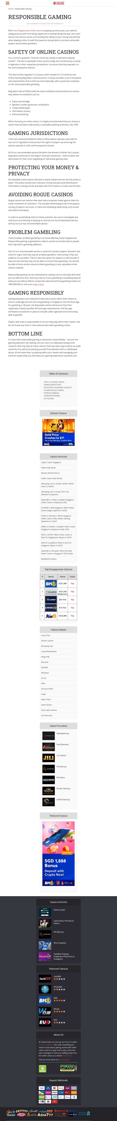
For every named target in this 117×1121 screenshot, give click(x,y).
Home (10, 9)
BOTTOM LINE (49, 399)
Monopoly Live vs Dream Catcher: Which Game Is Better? (57, 485)
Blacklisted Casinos (49, 559)
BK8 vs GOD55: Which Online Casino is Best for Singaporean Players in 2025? (56, 536)
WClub (56, 1009)
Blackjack (45, 673)
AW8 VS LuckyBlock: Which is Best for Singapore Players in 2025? (56, 544)
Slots (43, 683)
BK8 (55, 998)
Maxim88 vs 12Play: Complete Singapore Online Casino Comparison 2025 (57, 501)
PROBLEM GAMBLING (51, 393)
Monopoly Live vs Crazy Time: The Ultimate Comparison (55, 493)
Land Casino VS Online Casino (64, 922)
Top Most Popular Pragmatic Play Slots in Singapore (64, 956)
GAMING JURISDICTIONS (52, 385)
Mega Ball (45, 657)
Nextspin (61, 777)
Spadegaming (63, 733)
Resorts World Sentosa (50, 473)
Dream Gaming (63, 788)
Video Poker (46, 699)
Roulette (44, 667)
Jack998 (57, 976)
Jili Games (61, 755)
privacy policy (64, 1059)
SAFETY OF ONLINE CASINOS (54, 382)
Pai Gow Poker (47, 689)
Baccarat (44, 662)
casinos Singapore (46, 1045)
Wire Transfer (60, 943)
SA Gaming (61, 766)
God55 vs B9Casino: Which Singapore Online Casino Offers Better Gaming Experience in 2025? (56, 518)
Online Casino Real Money (51, 478)
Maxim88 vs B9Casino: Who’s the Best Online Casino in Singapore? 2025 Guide (57, 552)
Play (72, 583)
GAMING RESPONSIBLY (52, 396)
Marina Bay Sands (48, 467)
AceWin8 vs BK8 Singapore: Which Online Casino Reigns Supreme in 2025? (57, 509)
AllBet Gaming (63, 799)
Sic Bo (43, 678)
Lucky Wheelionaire (49, 651)
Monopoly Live (47, 646)
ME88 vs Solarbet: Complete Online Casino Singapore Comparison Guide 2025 (58, 528)
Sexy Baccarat (63, 744)
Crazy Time (45, 635)
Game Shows (46, 705)
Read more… (68, 1055)
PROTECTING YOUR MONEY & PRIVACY (58, 387)
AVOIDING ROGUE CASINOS (54, 390)
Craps (43, 694)
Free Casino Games (49, 710)
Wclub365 (58, 987)
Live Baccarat (46, 715)
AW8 (76, 124)
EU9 (55, 1020)
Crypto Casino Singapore (51, 462)
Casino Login (59, 910)
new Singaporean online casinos (28, 30)
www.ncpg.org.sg (36, 284)
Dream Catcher (47, 641)
